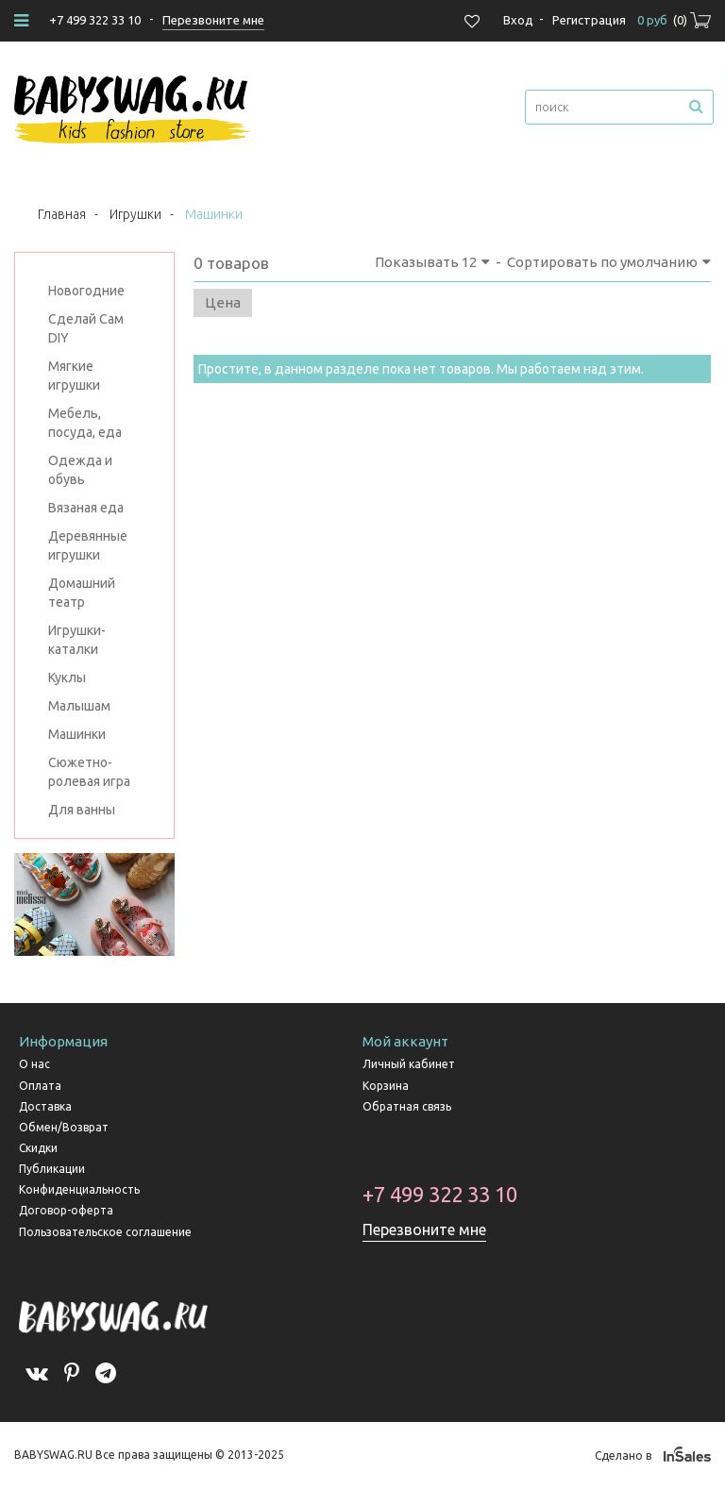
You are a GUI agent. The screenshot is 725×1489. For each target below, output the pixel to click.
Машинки (77, 734)
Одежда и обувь (80, 470)
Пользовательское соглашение (105, 1232)
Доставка (45, 1106)
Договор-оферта (66, 1210)
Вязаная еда (86, 507)
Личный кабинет (408, 1064)
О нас (34, 1064)
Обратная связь (406, 1106)
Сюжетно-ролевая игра (89, 772)
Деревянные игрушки (87, 545)
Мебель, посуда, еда (85, 423)
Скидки (38, 1148)
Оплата (40, 1085)
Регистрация (589, 19)
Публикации (52, 1169)
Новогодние (86, 290)
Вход (518, 19)
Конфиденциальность (79, 1189)
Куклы (67, 677)
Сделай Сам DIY (86, 328)
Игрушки (135, 214)
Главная (62, 214)
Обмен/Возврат (64, 1127)
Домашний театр (81, 593)
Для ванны (81, 809)
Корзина (385, 1085)
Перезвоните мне (424, 1229)
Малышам (79, 705)
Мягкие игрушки (74, 376)
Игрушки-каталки (77, 640)
